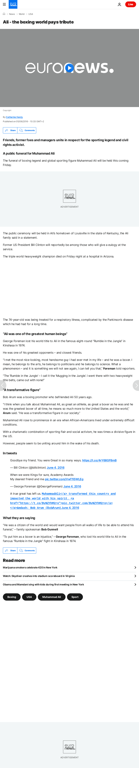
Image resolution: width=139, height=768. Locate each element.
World (21, 14)
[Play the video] (69, 68)
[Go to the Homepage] (13, 4)
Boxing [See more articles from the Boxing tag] (11, 595)
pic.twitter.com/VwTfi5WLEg (64, 479)
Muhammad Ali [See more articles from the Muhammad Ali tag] (51, 595)
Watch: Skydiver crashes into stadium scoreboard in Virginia (39, 574)
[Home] (4, 14)
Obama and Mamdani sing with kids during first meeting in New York (43, 582)
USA (30, 14)
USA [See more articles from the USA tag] (29, 595)
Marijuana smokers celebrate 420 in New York (30, 566)
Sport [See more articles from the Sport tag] (74, 595)
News (12, 14)
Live (130, 4)
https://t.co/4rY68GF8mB (99, 460)
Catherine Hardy (14, 117)
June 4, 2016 (55, 467)
